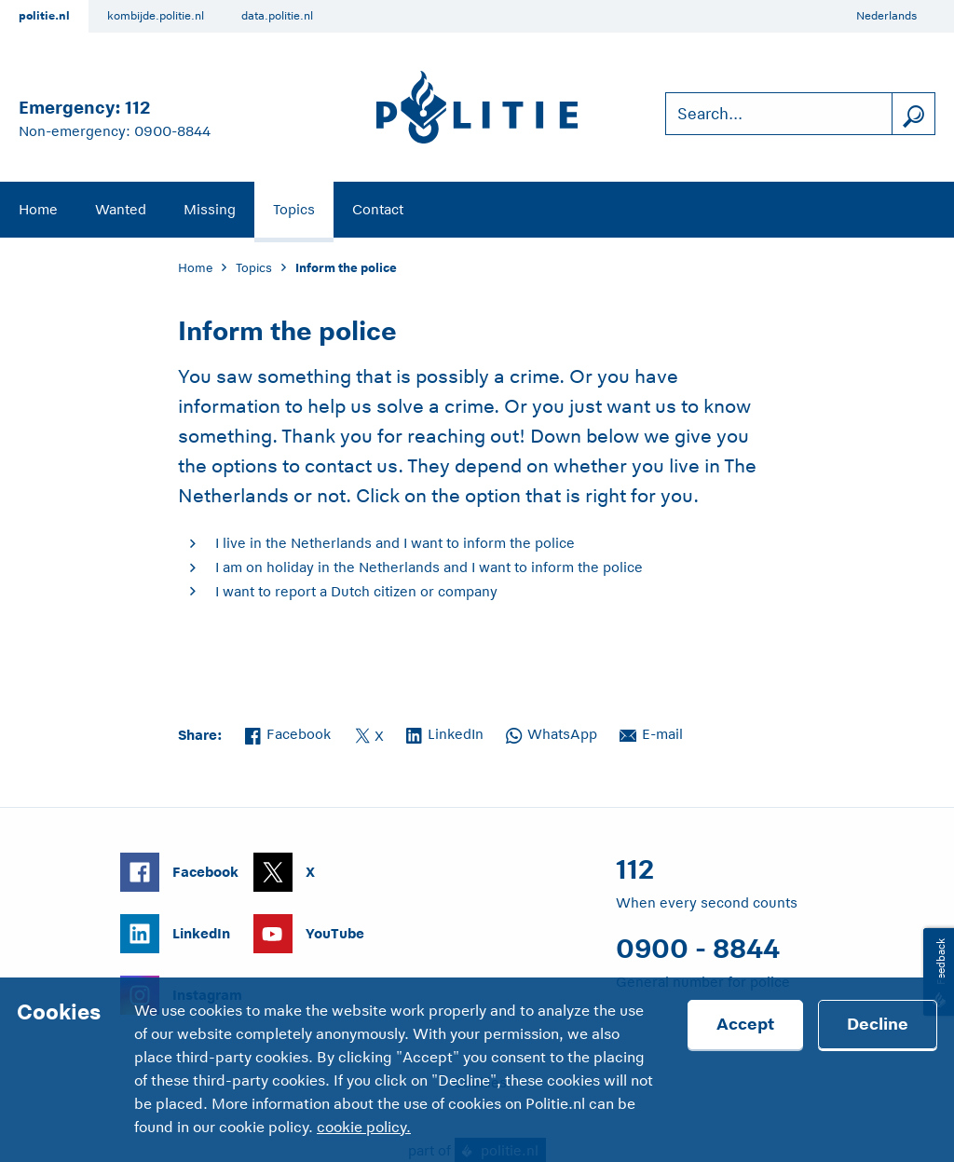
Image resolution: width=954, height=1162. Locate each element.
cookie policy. (364, 1127)
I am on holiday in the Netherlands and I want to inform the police (429, 567)
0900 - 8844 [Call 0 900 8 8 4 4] (698, 948)
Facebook (288, 732)
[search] (913, 114)
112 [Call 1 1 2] (137, 107)
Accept (745, 1024)
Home (38, 209)
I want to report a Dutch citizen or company (356, 591)
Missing (210, 209)
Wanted (120, 209)
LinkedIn (445, 732)
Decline (877, 1024)
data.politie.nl (277, 15)
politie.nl (44, 15)
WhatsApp (551, 732)
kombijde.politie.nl (155, 15)
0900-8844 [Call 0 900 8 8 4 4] (172, 131)
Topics (294, 209)
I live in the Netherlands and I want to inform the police (395, 543)
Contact (377, 209)
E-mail (651, 732)
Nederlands (886, 15)
